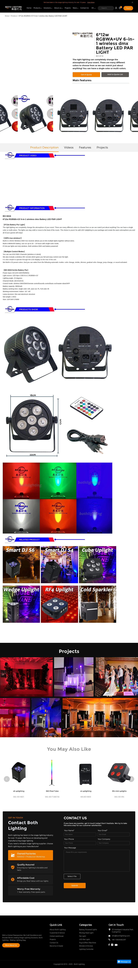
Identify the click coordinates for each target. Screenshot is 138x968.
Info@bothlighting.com (121, 936)
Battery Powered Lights (88, 930)
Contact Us (84, 8)
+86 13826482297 (119, 940)
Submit (75, 885)
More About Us (11, 945)
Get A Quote (86, 75)
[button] (24, 115)
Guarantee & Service (57, 933)
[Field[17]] (113, 843)
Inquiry (128, 8)
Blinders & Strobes (86, 946)
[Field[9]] (113, 834)
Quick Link (56, 925)
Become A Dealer (56, 946)
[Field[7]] (80, 834)
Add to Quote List (115, 74)
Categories (85, 925)
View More (90, 2)
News (75, 8)
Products (37, 8)
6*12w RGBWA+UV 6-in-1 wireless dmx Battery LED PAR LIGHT (43, 16)
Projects (68, 8)
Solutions (47, 8)
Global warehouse (56, 936)
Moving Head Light (86, 933)
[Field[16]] (80, 843)
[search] (106, 8)
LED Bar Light (84, 939)
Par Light (82, 936)
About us (57, 8)
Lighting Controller (86, 949)
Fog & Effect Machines (87, 943)
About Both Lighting (58, 930)
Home (29, 8)
